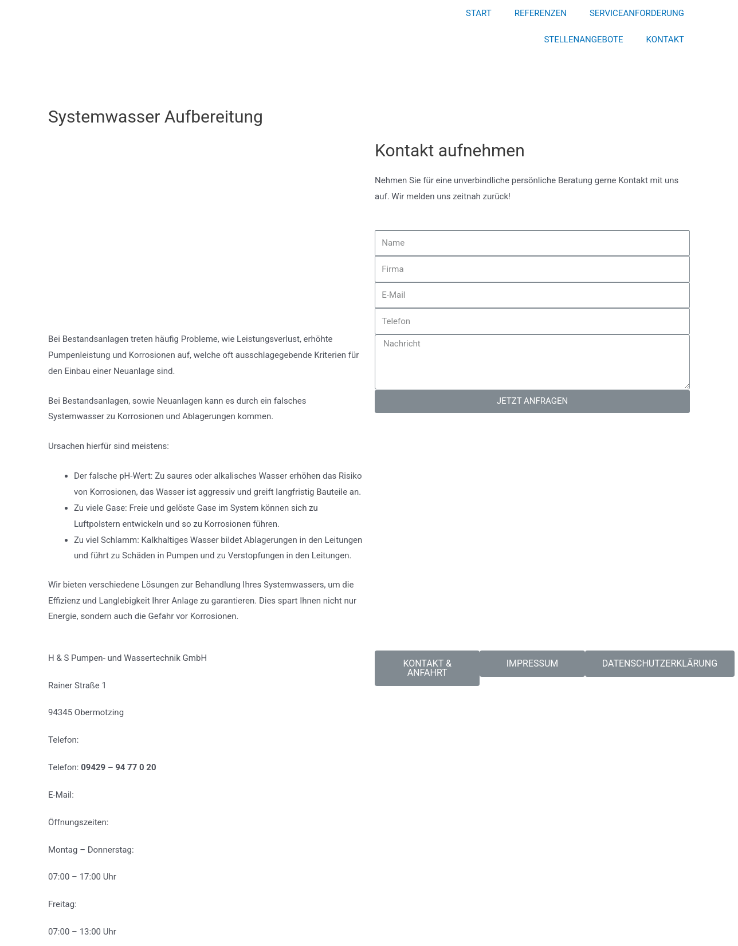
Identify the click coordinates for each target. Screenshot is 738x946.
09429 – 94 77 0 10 (118, 740)
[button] (427, 668)
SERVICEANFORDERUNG (637, 13)
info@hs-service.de (113, 795)
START (479, 13)
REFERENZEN (541, 13)
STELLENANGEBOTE (583, 39)
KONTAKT (665, 39)
